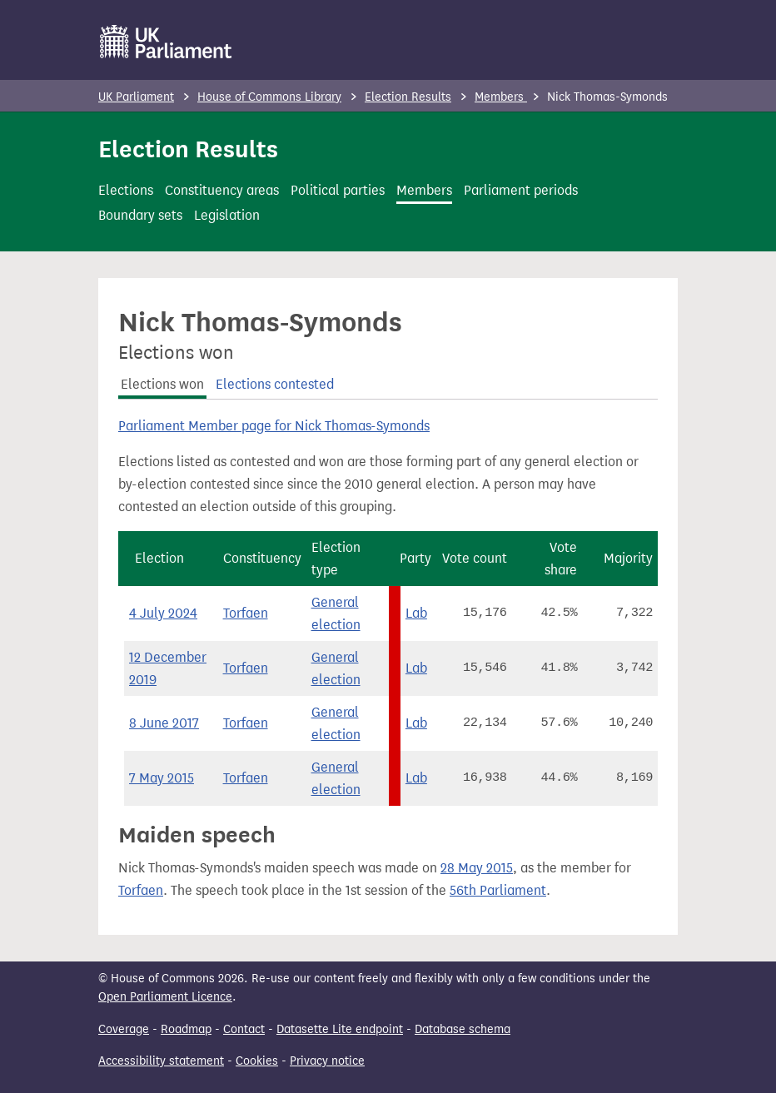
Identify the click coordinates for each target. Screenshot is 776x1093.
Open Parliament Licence (165, 997)
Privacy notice (327, 1061)
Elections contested (275, 384)
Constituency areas (222, 190)
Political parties (338, 190)
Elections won (162, 384)
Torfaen (245, 613)
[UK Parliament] (166, 41)
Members (501, 97)
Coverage (123, 1029)
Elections (125, 190)
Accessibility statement (161, 1061)
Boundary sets (140, 215)
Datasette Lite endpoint (339, 1029)
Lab (416, 613)
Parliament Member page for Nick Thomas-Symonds (274, 426)
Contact (244, 1029)
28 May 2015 (476, 868)
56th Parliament (498, 890)
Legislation (227, 215)
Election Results (408, 97)
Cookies (257, 1061)
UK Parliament (136, 97)
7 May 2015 (161, 778)
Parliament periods (521, 190)
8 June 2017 (164, 723)
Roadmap (186, 1029)
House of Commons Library (269, 97)
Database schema (462, 1029)
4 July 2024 (163, 613)
